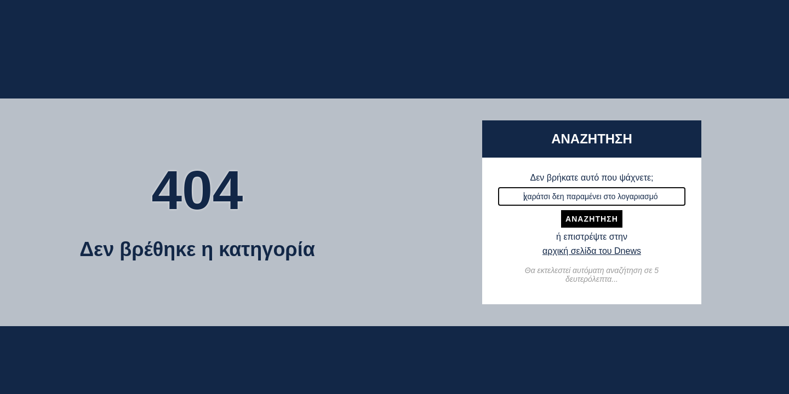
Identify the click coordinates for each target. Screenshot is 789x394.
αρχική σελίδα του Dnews (591, 251)
